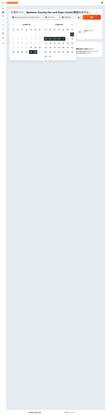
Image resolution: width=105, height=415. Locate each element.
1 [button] (26, 34)
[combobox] (28, 17)
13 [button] (18, 43)
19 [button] (13, 48)
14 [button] (22, 43)
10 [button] (35, 39)
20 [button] (18, 48)
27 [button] (18, 52)
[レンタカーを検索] (3, 16)
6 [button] (17, 39)
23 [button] (31, 48)
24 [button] (35, 48)
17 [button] (35, 43)
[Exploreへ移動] (3, 25)
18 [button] (39, 43)
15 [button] (26, 43)
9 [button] (45, 43)
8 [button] (26, 39)
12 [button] (13, 43)
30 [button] (31, 52)
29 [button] (26, 52)
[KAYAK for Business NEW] (3, 33)
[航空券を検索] (3, 8)
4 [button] (39, 34)
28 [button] (22, 52)
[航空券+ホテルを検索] (3, 20)
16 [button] (31, 43)
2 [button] (45, 39)
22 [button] (26, 48)
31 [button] (35, 52)
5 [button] (13, 39)
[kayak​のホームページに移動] (12, 3)
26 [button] (13, 52)
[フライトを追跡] (3, 29)
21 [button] (22, 48)
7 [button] (22, 39)
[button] (3, 3)
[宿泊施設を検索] (3, 12)
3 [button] (35, 34)
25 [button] (40, 48)
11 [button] (39, 39)
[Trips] (3, 38)
